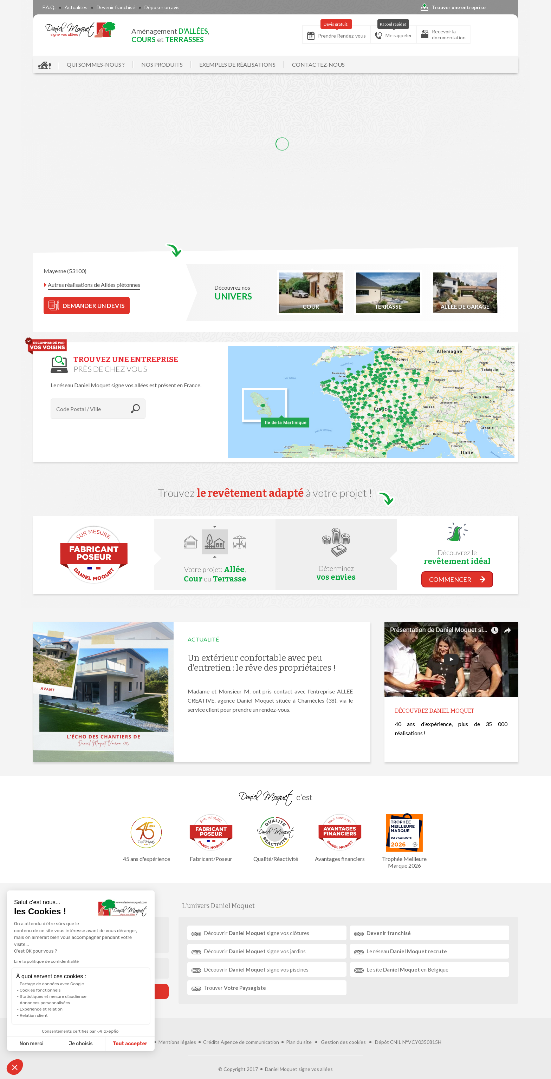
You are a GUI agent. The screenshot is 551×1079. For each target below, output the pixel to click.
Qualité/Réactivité (275, 837)
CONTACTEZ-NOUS (318, 64)
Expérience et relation (41, 1009)
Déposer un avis (162, 7)
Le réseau (407, 951)
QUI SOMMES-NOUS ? (96, 64)
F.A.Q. (49, 7)
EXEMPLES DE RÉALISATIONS (237, 64)
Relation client (34, 1015)
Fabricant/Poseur (211, 837)
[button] (14, 1067)
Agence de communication (250, 1042)
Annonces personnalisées (45, 1002)
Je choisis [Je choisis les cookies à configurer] (81, 1044)
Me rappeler (393, 32)
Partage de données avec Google (52, 983)
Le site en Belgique (407, 969)
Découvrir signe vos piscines (256, 969)
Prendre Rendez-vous (336, 32)
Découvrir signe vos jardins (255, 951)
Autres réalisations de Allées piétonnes (94, 284)
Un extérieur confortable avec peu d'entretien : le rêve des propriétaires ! (262, 663)
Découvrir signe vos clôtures (256, 933)
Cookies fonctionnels (40, 990)
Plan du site (299, 1042)
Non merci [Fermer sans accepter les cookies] (31, 1044)
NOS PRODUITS (162, 64)
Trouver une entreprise (453, 7)
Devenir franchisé (116, 7)
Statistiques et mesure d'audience (53, 996)
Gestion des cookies (343, 1042)
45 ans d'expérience (146, 837)
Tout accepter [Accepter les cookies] (130, 1044)
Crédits (211, 1042)
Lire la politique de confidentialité (46, 961)
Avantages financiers (340, 837)
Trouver (235, 988)
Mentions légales (177, 1042)
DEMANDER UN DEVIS (86, 305)
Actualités (76, 7)
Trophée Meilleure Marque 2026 (404, 841)
